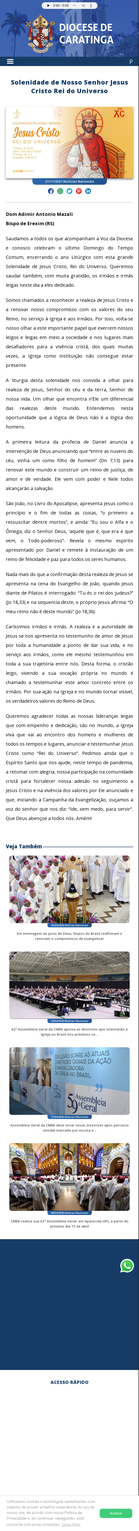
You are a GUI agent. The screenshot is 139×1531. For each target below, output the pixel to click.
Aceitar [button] (116, 1513)
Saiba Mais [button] (71, 1524)
